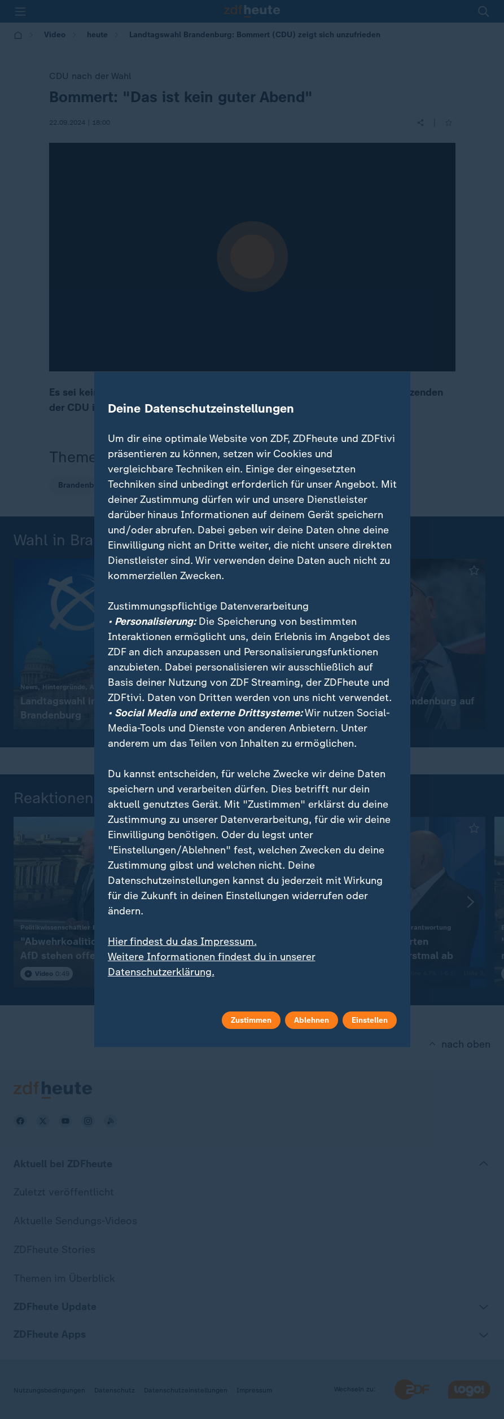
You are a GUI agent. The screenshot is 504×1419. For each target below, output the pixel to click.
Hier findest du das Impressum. (182, 941)
